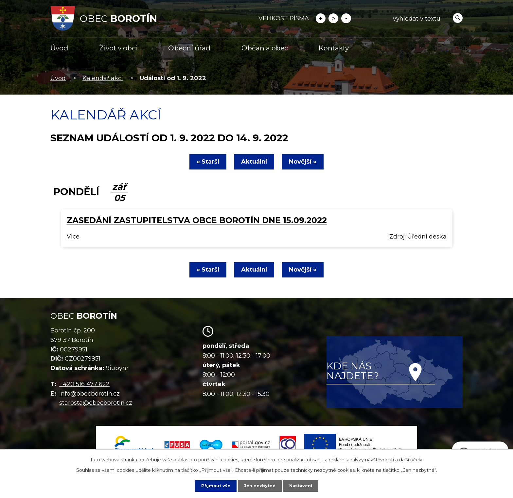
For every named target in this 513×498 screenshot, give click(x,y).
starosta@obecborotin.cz (95, 402)
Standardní (333, 18)
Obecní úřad (189, 48)
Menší (346, 18)
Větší (321, 18)
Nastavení (303, 486)
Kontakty (334, 48)
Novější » (306, 161)
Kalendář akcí (102, 78)
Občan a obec (264, 48)
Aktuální (254, 161)
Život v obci (118, 48)
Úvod (59, 48)
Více (73, 236)
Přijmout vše (213, 486)
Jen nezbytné (259, 486)
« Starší (204, 161)
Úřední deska (427, 236)
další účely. (411, 459)
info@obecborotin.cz (89, 393)
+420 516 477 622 (84, 384)
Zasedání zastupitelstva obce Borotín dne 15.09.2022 (197, 220)
